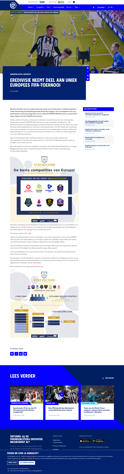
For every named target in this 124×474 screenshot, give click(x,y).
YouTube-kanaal (26, 227)
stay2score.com (38, 267)
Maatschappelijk (59, 7)
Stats (49, 7)
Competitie (40, 7)
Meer (77, 7)
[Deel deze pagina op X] (88, 72)
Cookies (55, 449)
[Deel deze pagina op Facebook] (88, 68)
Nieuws (31, 7)
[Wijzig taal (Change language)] (112, 7)
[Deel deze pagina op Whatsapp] (88, 79)
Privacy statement (59, 446)
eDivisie (69, 7)
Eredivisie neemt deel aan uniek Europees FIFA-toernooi (41, 12)
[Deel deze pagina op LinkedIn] (88, 75)
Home (12, 12)
